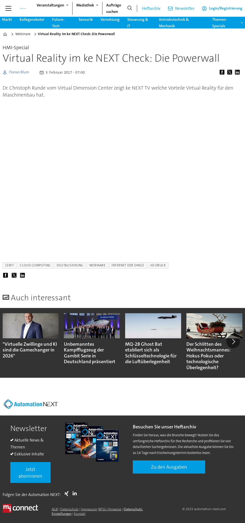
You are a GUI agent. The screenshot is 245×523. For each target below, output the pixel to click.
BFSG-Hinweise (110, 509)
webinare (97, 265)
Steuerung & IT (137, 22)
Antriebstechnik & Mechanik (174, 22)
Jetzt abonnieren (30, 472)
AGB (55, 509)
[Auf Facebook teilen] (223, 72)
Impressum (89, 509)
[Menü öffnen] (8, 8)
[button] (233, 341)
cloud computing (35, 265)
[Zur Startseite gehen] (23, 8)
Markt (7, 19)
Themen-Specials (219, 22)
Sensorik (86, 19)
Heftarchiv (151, 8)
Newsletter (185, 8)
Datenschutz (69, 509)
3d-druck (158, 265)
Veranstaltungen (50, 5)
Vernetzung (110, 19)
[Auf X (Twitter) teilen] (230, 72)
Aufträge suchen (113, 8)
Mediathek (85, 5)
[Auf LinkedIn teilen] (238, 72)
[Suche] (129, 8)
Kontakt (79, 514)
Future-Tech (58, 22)
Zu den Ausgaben (169, 467)
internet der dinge (127, 265)
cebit (9, 265)
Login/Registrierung (225, 8)
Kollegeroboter (32, 19)
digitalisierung (70, 265)
